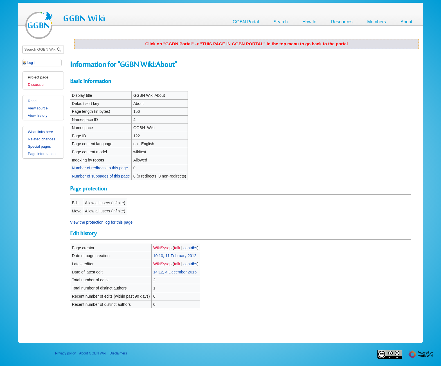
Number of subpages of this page (101, 176)
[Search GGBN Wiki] (43, 50)
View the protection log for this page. (102, 222)
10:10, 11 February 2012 (174, 255)
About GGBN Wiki (92, 353)
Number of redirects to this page (100, 168)
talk (177, 248)
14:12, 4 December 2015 (175, 272)
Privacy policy (65, 353)
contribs (190, 248)
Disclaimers (118, 353)
